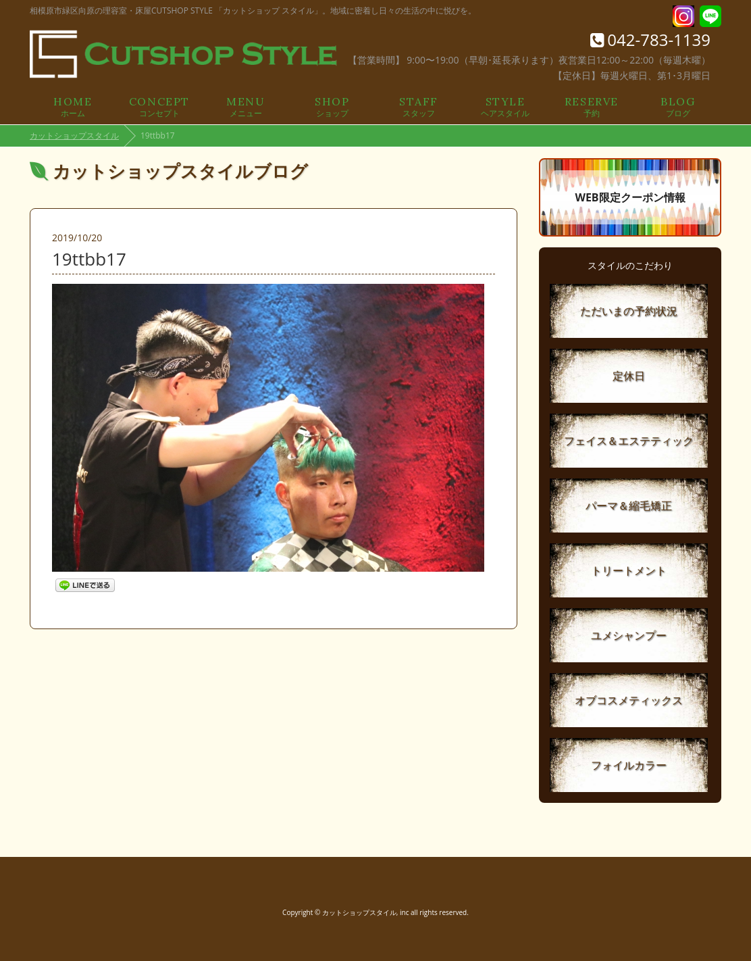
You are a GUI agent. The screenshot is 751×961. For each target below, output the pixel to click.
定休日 (629, 375)
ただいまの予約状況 (628, 310)
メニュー (246, 106)
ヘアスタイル (505, 106)
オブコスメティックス (629, 700)
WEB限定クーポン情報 (630, 197)
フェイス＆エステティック (629, 440)
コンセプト (159, 106)
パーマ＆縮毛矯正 (629, 505)
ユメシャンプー (629, 635)
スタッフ (419, 106)
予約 (591, 106)
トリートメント (629, 570)
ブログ (678, 106)
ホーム (73, 106)
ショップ (332, 106)
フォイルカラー (629, 765)
